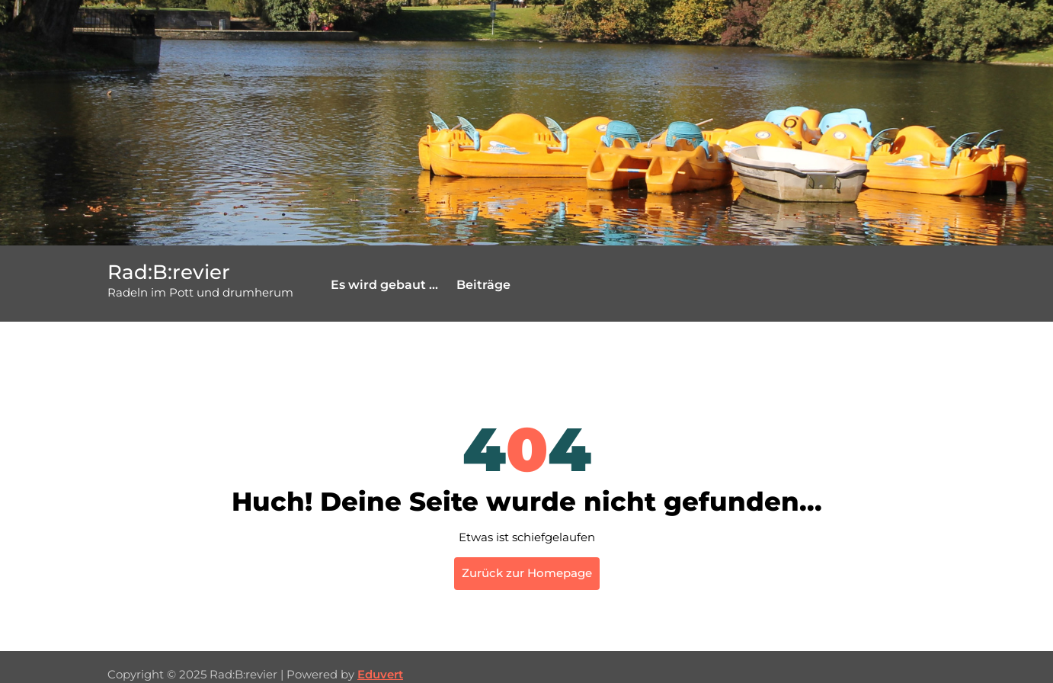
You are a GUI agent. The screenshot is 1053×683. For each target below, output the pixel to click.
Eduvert (380, 674)
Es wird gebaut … (384, 284)
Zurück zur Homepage (527, 573)
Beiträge (483, 284)
